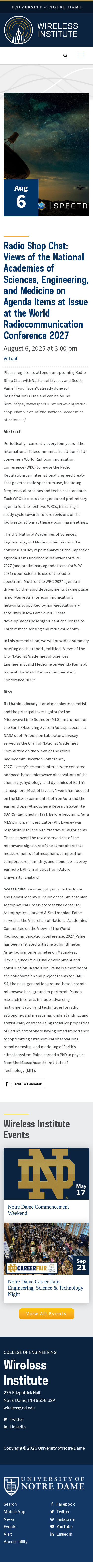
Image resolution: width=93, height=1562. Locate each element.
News (9, 1519)
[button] (46, 1313)
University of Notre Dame (61, 1448)
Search (10, 1504)
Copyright (13, 1448)
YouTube (61, 1526)
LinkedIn (15, 1427)
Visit (8, 1534)
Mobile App (14, 1511)
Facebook (62, 1504)
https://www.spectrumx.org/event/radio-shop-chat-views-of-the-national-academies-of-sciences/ (45, 412)
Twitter (13, 1419)
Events (10, 1526)
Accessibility (16, 1542)
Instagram (62, 1519)
